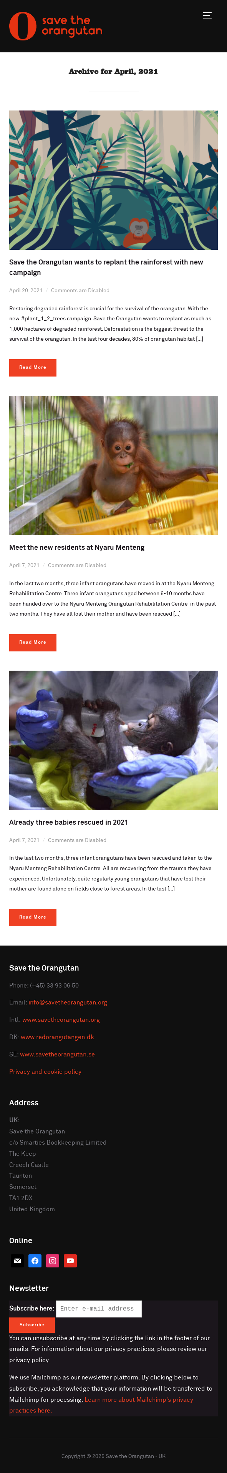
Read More (32, 367)
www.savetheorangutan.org (61, 1020)
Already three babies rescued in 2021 (68, 822)
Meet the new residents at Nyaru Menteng (76, 547)
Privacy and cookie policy (45, 1072)
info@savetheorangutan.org (67, 1002)
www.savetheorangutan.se (57, 1054)
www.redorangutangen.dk (57, 1037)
